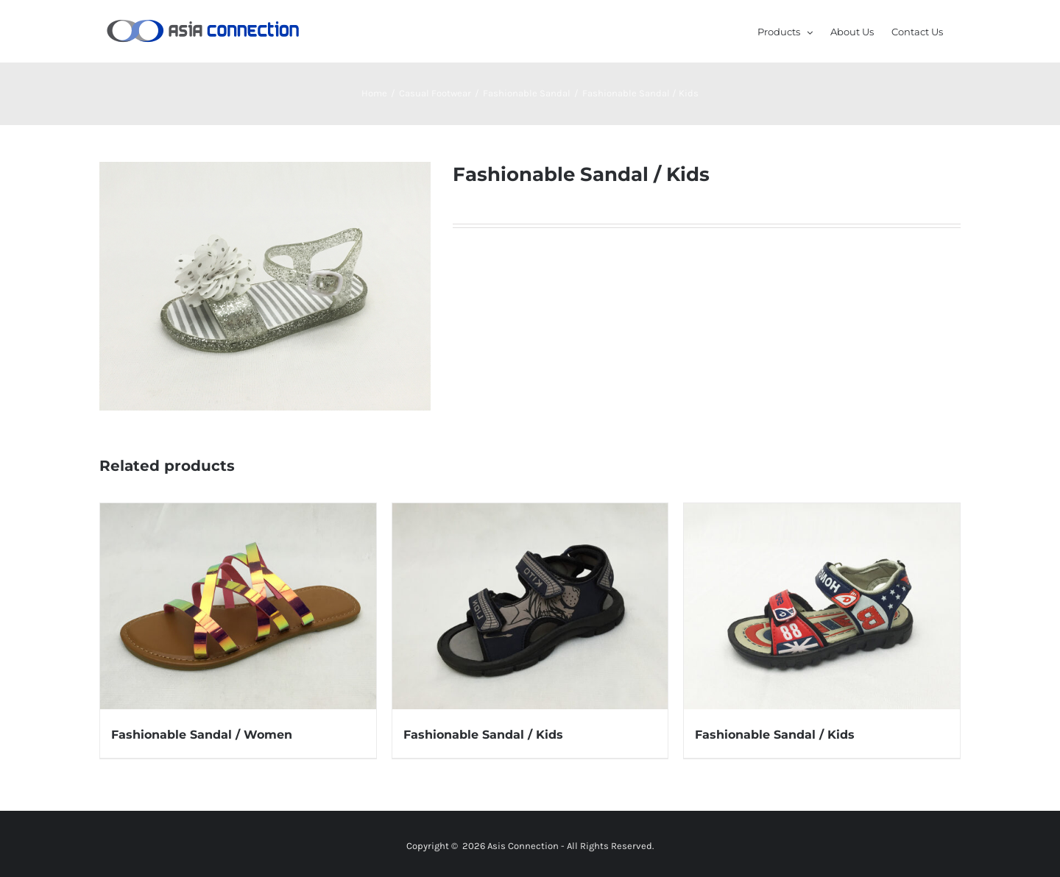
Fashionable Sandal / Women (201, 735)
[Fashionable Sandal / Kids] (530, 606)
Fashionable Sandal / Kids (483, 735)
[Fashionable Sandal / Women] (238, 606)
